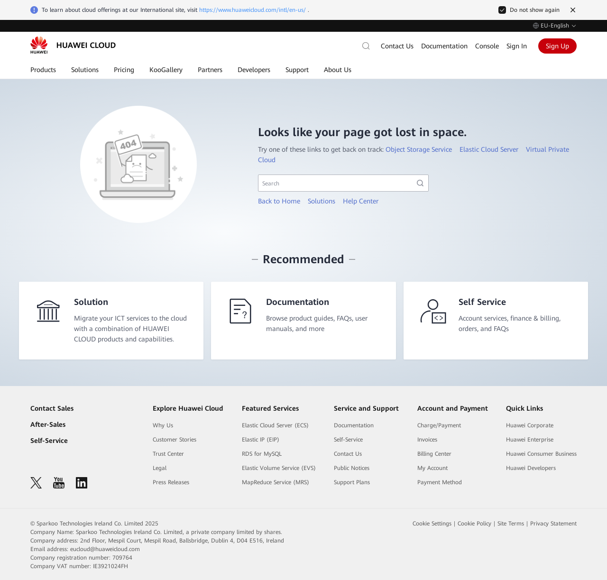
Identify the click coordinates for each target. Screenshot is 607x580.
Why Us (163, 425)
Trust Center (168, 454)
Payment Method (439, 482)
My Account (432, 468)
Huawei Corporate (529, 425)
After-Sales (47, 424)
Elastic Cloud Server (489, 149)
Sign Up (557, 46)
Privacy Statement (553, 523)
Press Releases (171, 482)
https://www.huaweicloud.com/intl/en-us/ (252, 10)
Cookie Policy (474, 523)
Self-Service (49, 440)
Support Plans (352, 482)
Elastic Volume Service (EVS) (279, 468)
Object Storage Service (419, 149)
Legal (159, 468)
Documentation (444, 46)
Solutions (321, 201)
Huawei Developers (531, 468)
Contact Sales (52, 408)
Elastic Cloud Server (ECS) (275, 425)
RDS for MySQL (262, 454)
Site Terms (510, 523)
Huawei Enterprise (529, 439)
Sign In (516, 46)
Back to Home (279, 201)
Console (487, 46)
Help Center (360, 201)
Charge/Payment (439, 425)
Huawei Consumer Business (541, 454)
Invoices (427, 439)
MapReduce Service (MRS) (275, 482)
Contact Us (397, 46)
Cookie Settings (432, 523)
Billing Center (434, 454)
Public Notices (351, 468)
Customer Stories (174, 439)
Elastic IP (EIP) (260, 439)
